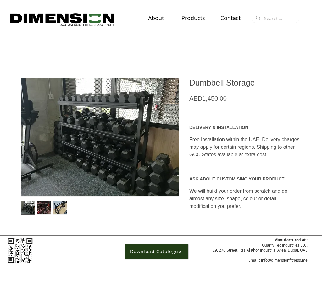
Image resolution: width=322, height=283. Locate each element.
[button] (193, 18)
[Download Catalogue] (156, 251)
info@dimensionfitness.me (284, 260)
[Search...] (275, 18)
